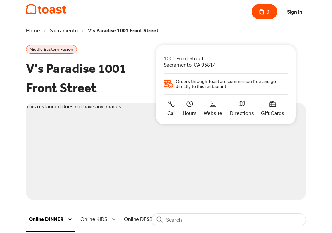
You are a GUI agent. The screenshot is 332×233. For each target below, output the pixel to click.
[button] (51, 219)
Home (33, 31)
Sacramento (64, 31)
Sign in (294, 12)
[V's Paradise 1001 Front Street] (46, 9)
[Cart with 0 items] (264, 11)
